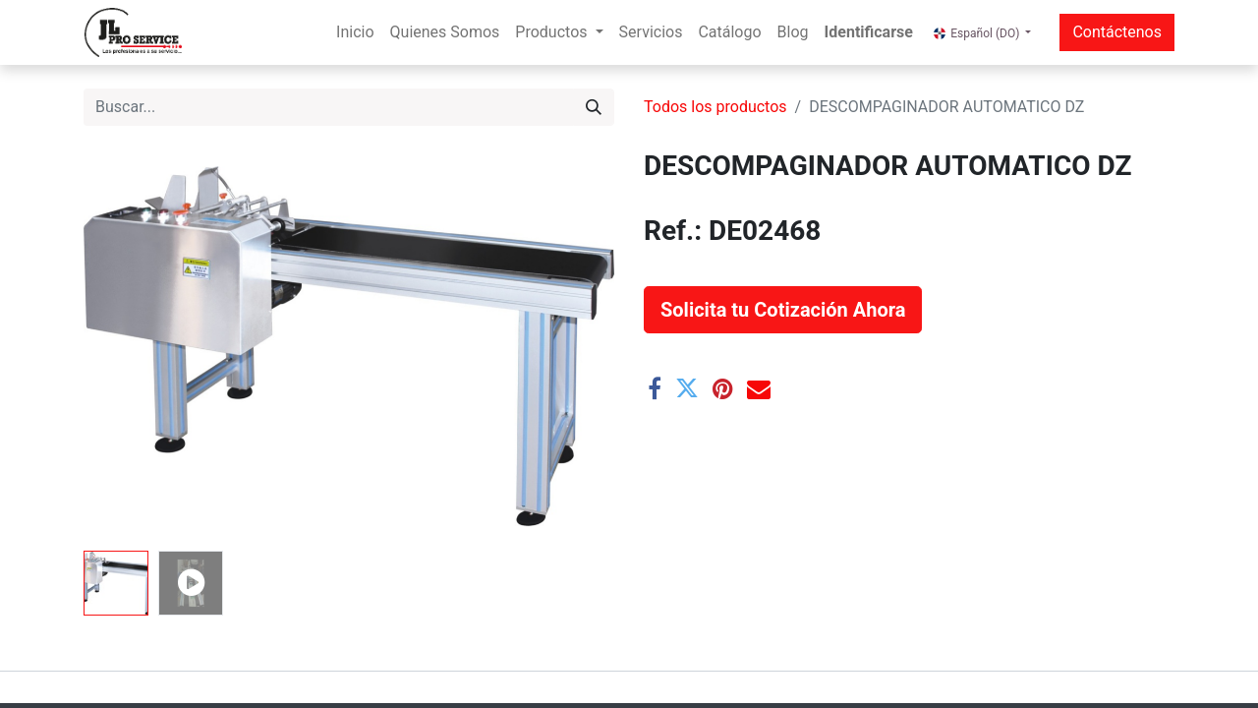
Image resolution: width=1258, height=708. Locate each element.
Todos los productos (715, 106)
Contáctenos (1117, 32)
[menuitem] (354, 32)
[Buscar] (593, 107)
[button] (783, 309)
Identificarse (869, 32)
